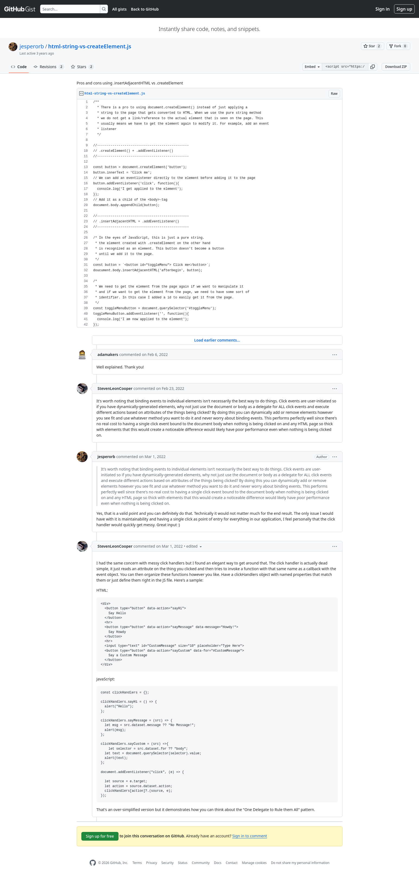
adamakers (108, 354)
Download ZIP (396, 66)
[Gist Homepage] (20, 9)
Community (201, 862)
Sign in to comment (249, 835)
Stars (82, 67)
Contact (231, 862)
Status (182, 862)
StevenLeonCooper (115, 388)
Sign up (404, 9)
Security (167, 862)
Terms (137, 862)
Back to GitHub (145, 9)
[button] (372, 67)
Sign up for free (100, 836)
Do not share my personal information (300, 862)
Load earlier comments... (217, 340)
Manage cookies (254, 862)
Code (19, 66)
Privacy (151, 862)
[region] (209, 213)
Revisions (48, 67)
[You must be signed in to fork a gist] (398, 46)
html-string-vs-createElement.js (89, 46)
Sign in (383, 9)
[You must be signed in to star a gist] (372, 46)
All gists (119, 9)
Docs (218, 862)
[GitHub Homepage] (92, 862)
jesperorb (32, 46)
